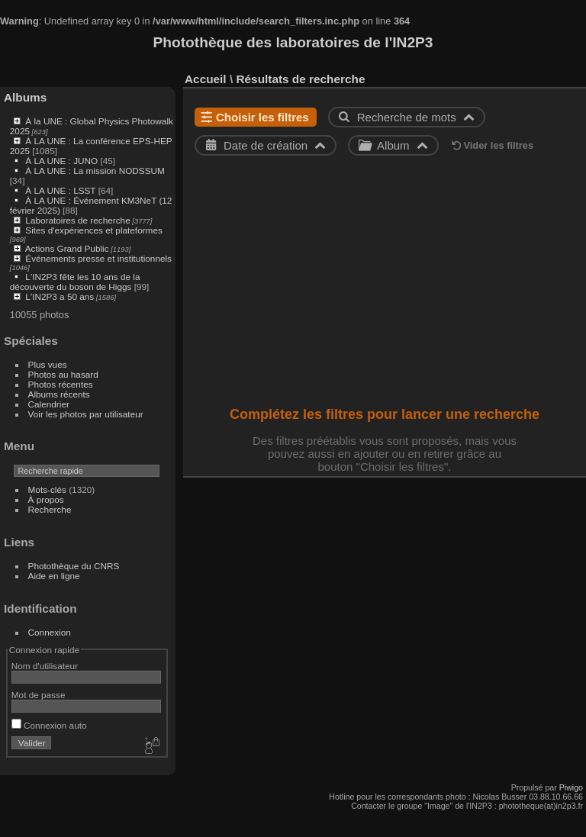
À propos (46, 499)
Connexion (49, 632)
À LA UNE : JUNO (62, 161)
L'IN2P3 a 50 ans (59, 296)
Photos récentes (60, 384)
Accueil (206, 78)
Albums (25, 97)
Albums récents (59, 394)
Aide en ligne (54, 576)
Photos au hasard (63, 374)
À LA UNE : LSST (60, 190)
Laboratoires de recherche (77, 220)
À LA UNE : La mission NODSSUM (94, 170)
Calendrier (48, 404)
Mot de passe (38, 695)
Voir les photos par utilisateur (85, 414)
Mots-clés (47, 489)
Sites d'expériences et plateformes (93, 230)
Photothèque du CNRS (74, 566)
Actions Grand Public (67, 248)
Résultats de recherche (300, 78)
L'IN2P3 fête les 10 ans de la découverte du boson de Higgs (75, 281)
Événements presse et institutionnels (98, 258)
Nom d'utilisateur (44, 666)
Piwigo (571, 787)
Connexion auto (49, 725)
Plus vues (47, 364)
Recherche (50, 509)
